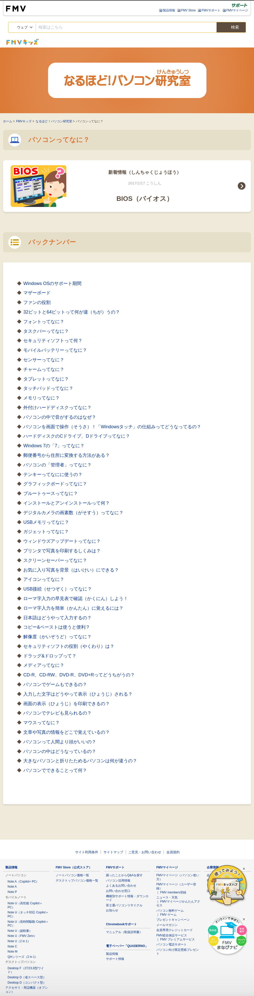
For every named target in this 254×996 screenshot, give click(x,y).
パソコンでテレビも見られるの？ (57, 713)
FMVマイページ (237, 10)
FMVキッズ (24, 121)
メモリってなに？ (41, 397)
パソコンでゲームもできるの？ (55, 684)
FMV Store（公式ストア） (74, 867)
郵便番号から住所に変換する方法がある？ (66, 455)
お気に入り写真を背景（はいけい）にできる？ (71, 570)
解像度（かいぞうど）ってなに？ (57, 636)
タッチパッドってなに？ (48, 388)
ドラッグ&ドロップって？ (49, 655)
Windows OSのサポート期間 (52, 283)
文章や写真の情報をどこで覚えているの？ (66, 732)
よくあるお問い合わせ (121, 885)
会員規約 (173, 852)
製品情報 (169, 10)
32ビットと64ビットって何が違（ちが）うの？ (71, 312)
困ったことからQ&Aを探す (124, 875)
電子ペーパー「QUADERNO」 (127, 946)
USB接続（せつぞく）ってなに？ (57, 588)
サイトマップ (113, 852)
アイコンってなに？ (43, 579)
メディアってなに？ (43, 665)
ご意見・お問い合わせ (144, 852)
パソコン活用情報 (118, 880)
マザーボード (37, 292)
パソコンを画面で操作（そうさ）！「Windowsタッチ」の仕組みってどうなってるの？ (112, 426)
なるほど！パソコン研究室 (54, 121)
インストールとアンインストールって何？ (66, 503)
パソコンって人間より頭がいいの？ (59, 741)
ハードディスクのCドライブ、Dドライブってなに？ (76, 436)
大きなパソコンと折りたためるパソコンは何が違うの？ (80, 760)
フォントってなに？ (43, 321)
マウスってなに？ (41, 722)
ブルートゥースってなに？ (50, 493)
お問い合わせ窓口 (118, 891)
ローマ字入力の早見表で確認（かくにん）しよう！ (75, 598)
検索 (231, 27)
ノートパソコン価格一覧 (72, 875)
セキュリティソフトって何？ (52, 340)
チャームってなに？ (43, 369)
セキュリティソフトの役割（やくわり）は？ (68, 646)
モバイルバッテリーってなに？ (55, 350)
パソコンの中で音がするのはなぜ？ (59, 417)
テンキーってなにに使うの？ (52, 474)
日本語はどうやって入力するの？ (57, 617)
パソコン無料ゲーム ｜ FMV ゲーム (170, 912)
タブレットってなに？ (46, 379)
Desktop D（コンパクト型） (27, 982)
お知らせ (112, 910)
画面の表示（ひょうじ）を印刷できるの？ (66, 703)
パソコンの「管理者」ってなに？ (57, 464)
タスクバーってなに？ (46, 331)
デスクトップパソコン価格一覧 (77, 880)
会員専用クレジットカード (174, 930)
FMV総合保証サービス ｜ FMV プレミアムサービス (175, 937)
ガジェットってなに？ (46, 531)
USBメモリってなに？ (46, 522)
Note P (12, 892)
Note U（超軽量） (20, 931)
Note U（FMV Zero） (22, 936)
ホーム (7, 121)
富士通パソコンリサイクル (124, 905)
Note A (12, 886)
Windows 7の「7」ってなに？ (53, 445)
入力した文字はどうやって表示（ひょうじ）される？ (78, 694)
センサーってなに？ (43, 359)
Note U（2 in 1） (19, 941)
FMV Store (188, 10)
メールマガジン (167, 925)
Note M (12, 951)
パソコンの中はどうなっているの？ (59, 751)
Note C (12, 946)
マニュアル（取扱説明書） (124, 932)
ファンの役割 (37, 302)
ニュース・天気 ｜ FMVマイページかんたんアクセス (178, 901)
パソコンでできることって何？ (55, 770)
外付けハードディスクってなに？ (57, 407)
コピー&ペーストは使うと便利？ (56, 627)
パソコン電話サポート (171, 944)
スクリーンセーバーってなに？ (55, 560)
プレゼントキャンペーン (173, 919)
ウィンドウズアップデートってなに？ (62, 541)
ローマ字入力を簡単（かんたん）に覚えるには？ (73, 608)
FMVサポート (211, 10)
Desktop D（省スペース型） (27, 977)
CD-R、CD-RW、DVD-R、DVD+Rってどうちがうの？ (79, 674)
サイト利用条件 (86, 852)
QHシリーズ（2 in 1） (23, 957)
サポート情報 (115, 959)
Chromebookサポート (121, 924)
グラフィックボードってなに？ (55, 483)
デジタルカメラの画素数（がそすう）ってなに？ (73, 512)
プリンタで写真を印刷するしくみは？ (62, 550)
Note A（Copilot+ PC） (23, 881)
